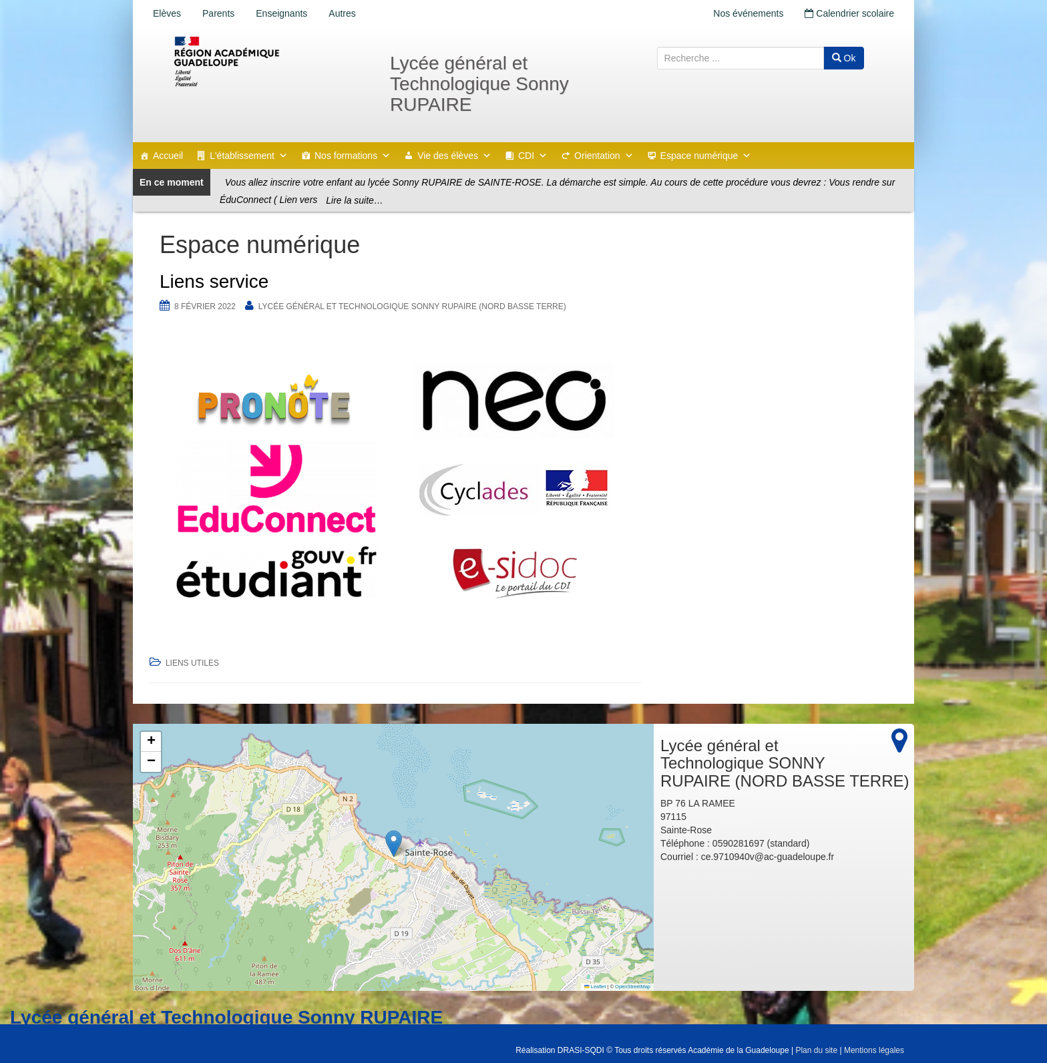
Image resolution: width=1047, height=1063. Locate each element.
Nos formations (353, 155)
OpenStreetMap (632, 987)
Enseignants (281, 13)
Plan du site (816, 1050)
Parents (218, 13)
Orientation (603, 155)
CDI (533, 155)
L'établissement (249, 155)
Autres (342, 13)
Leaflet (595, 987)
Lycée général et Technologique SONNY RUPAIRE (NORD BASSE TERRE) (412, 306)
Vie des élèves (454, 155)
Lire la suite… (354, 200)
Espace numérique (706, 155)
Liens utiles (192, 663)
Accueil (168, 155)
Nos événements (748, 13)
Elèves (167, 13)
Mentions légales (874, 1050)
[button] (393, 843)
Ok (844, 58)
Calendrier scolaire (849, 13)
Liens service (214, 281)
